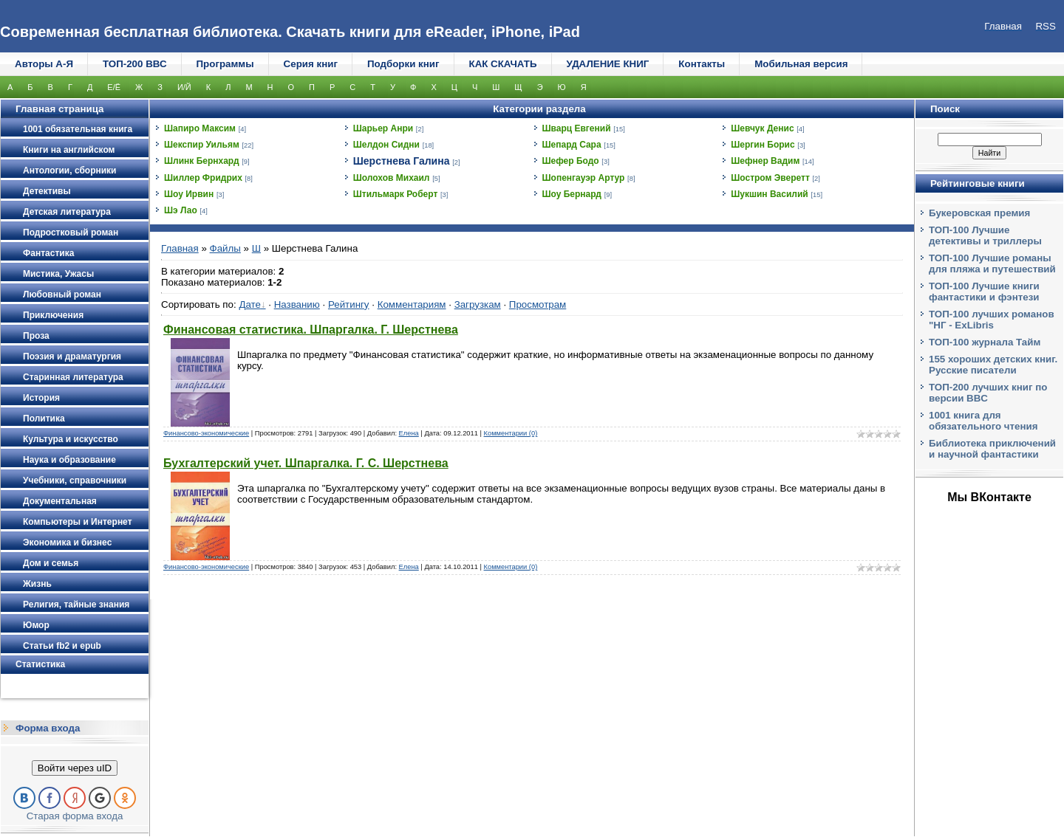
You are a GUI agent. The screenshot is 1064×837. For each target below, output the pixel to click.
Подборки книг (403, 63)
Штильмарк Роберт (395, 194)
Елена (409, 433)
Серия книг (311, 63)
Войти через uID (75, 768)
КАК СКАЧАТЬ (503, 63)
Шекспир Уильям (201, 145)
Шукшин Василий (769, 194)
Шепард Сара (571, 145)
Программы (225, 63)
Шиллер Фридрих (203, 178)
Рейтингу (348, 304)
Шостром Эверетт (770, 178)
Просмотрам (537, 304)
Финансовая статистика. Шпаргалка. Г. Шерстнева (310, 329)
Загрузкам (477, 304)
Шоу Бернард (571, 194)
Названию (297, 304)
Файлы (225, 248)
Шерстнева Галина (401, 161)
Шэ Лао (180, 210)
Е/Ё (113, 87)
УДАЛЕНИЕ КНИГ (608, 63)
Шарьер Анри (383, 128)
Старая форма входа (75, 816)
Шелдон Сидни (386, 145)
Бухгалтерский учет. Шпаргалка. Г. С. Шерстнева (306, 463)
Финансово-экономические (206, 433)
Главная (180, 248)
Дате (250, 304)
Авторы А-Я (44, 63)
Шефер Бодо (570, 161)
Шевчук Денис (762, 128)
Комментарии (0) (511, 433)
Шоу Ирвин (189, 194)
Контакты (701, 63)
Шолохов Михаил (391, 178)
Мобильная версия (801, 63)
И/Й (184, 87)
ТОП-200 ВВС (135, 63)
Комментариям (412, 304)
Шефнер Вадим (765, 161)
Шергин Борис (762, 145)
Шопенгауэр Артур (583, 178)
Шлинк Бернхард (201, 161)
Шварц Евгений (576, 128)
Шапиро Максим (200, 128)
